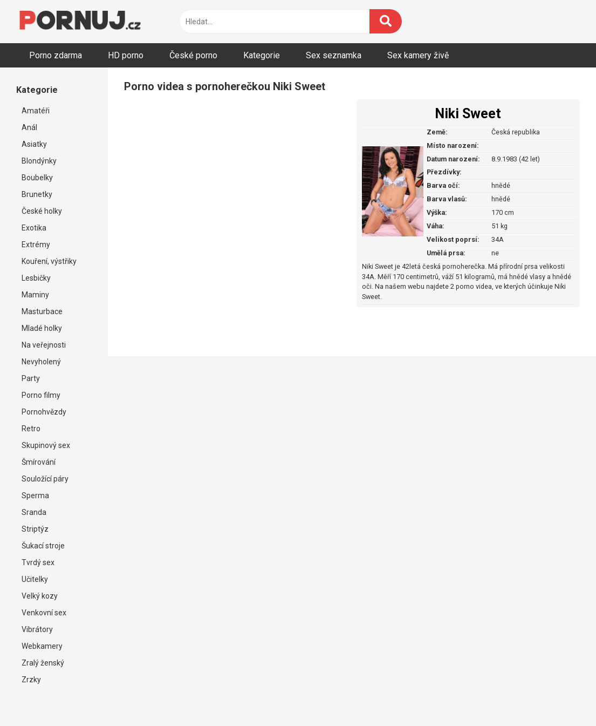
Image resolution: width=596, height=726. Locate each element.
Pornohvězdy (44, 412)
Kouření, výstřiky (49, 261)
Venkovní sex (44, 612)
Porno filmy (41, 395)
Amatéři (36, 110)
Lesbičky (36, 278)
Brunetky (37, 194)
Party (31, 378)
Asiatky (34, 144)
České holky (42, 211)
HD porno (125, 55)
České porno (193, 55)
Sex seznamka (333, 55)
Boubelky (37, 177)
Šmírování (39, 462)
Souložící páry (45, 478)
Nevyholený (41, 361)
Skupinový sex (46, 445)
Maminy (35, 294)
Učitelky (35, 579)
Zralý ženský (43, 663)
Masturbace (42, 311)
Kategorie (261, 55)
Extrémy (36, 244)
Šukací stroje (43, 545)
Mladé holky (42, 328)
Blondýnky (39, 161)
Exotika (34, 227)
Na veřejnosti (44, 345)
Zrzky (31, 679)
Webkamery (42, 646)
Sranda (34, 512)
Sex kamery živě (418, 55)
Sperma (35, 495)
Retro (31, 428)
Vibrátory (37, 629)
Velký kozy (40, 596)
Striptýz (35, 529)
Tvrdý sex (38, 562)
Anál (29, 127)
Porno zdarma (55, 55)
